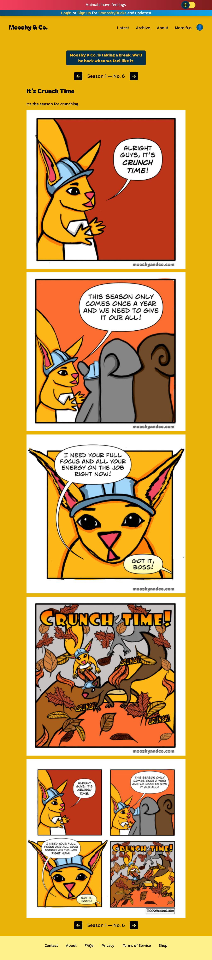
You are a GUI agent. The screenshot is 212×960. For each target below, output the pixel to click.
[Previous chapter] (78, 76)
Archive (143, 28)
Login (66, 13)
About (162, 28)
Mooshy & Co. (28, 26)
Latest (123, 28)
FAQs (89, 945)
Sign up (84, 13)
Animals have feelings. (106, 4)
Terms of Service (137, 945)
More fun (183, 28)
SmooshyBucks (112, 13)
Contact (51, 945)
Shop (163, 945)
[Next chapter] (134, 76)
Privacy (108, 945)
